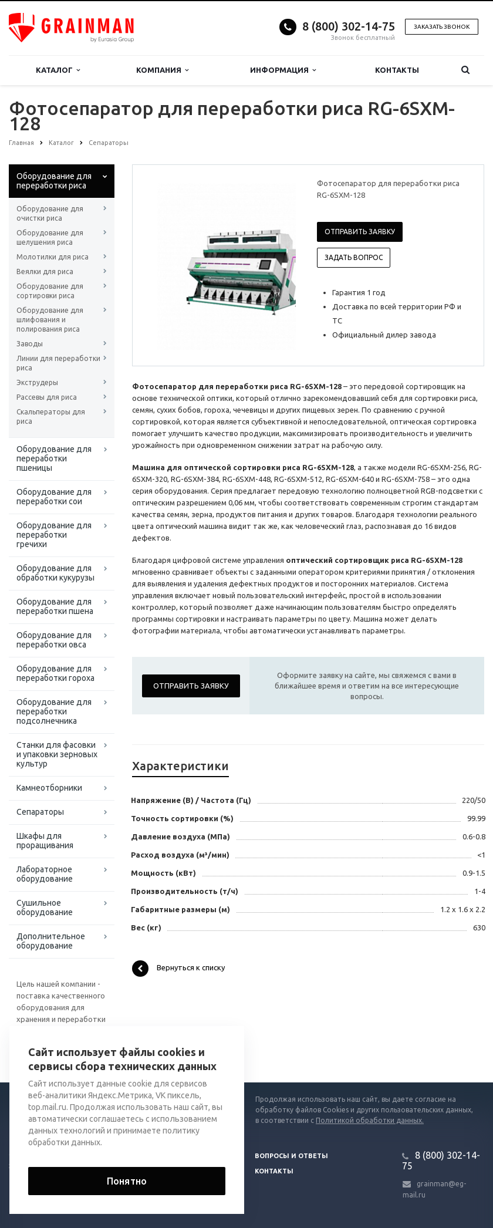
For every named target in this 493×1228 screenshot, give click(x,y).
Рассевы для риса (46, 397)
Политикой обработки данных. (370, 1120)
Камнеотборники (49, 787)
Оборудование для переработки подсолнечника (54, 711)
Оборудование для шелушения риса (49, 237)
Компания (162, 70)
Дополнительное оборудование (50, 941)
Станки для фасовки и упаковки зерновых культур (56, 754)
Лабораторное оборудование (44, 874)
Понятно (127, 1181)
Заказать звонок (442, 26)
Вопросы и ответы (291, 1155)
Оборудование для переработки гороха (55, 673)
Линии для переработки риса (58, 363)
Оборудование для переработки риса (54, 180)
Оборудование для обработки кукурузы (55, 573)
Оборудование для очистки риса (49, 213)
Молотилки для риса (52, 257)
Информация (283, 70)
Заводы (29, 344)
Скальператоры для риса (50, 416)
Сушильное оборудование (44, 907)
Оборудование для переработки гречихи (54, 535)
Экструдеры (37, 382)
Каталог (58, 70)
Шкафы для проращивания (44, 840)
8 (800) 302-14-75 (348, 26)
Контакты (397, 70)
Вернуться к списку (178, 968)
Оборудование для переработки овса (54, 639)
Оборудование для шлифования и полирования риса (49, 319)
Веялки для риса (44, 271)
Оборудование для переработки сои (54, 496)
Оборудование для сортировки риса (49, 290)
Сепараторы (40, 812)
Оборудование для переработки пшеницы (54, 458)
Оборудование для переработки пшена (54, 606)
